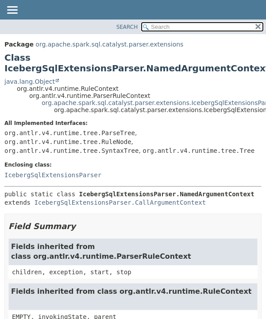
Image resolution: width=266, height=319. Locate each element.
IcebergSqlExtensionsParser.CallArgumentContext (120, 202)
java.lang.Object (29, 81)
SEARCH (127, 27)
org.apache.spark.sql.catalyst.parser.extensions (109, 44)
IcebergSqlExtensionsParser (52, 175)
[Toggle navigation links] (11, 10)
